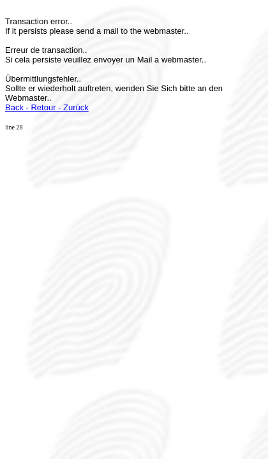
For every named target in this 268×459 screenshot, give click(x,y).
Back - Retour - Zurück (47, 107)
